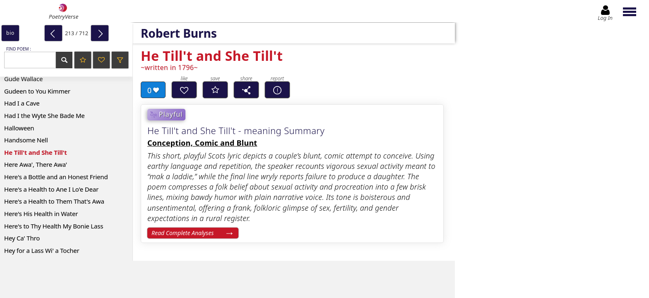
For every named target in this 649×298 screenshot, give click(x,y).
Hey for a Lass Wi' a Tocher (41, 250)
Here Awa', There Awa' (35, 164)
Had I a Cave (22, 103)
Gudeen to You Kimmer (37, 91)
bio (10, 32)
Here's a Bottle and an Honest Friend (56, 177)
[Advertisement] (219, 279)
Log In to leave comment (552, 255)
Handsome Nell (26, 140)
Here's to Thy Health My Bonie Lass (53, 226)
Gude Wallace (23, 78)
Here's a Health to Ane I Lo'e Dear (51, 189)
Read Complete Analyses (182, 233)
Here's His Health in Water (41, 213)
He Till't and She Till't (35, 152)
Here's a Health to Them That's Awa (54, 201)
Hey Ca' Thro (22, 238)
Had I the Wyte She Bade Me (44, 115)
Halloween (19, 128)
